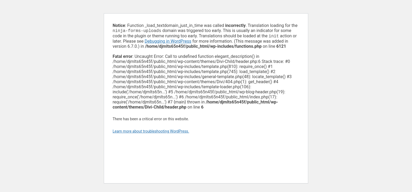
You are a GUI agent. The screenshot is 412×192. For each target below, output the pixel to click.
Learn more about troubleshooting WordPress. (151, 132)
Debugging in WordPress (168, 42)
